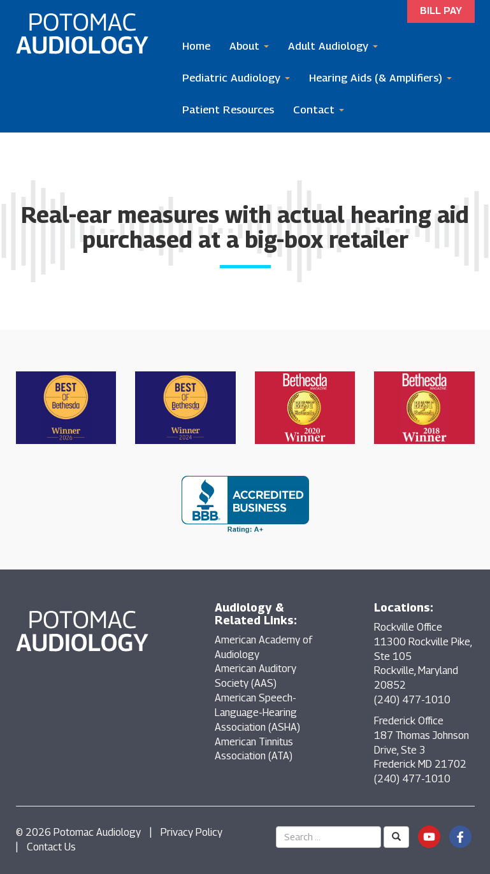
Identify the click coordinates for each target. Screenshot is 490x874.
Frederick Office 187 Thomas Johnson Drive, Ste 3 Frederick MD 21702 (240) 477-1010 (421, 750)
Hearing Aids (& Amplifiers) (380, 77)
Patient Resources (228, 109)
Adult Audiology (333, 45)
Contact (318, 109)
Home (196, 45)
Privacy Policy (191, 832)
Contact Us (51, 847)
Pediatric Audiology (236, 77)
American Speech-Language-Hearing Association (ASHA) (257, 712)
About (249, 45)
